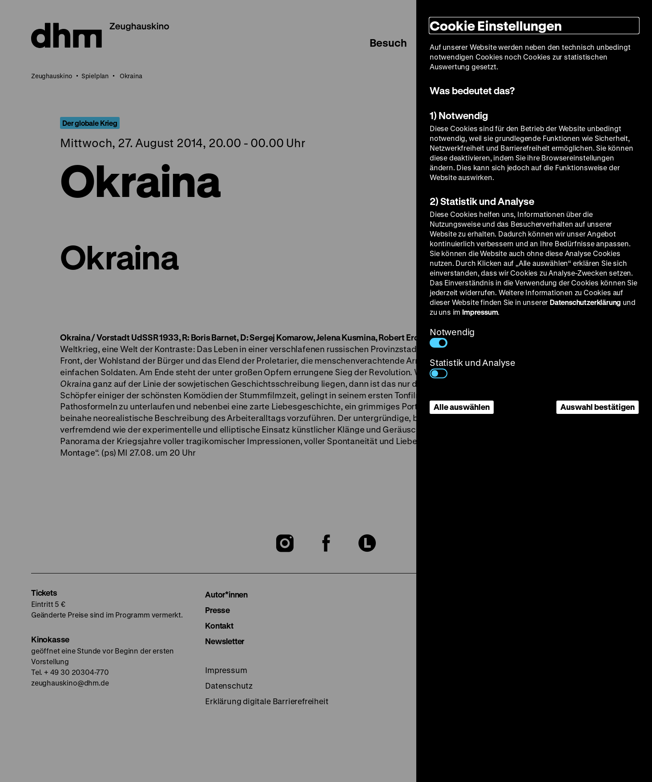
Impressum (480, 312)
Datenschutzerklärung (585, 302)
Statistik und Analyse (472, 367)
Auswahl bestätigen (597, 406)
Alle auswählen (462, 406)
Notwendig (452, 337)
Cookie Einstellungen (496, 25)
